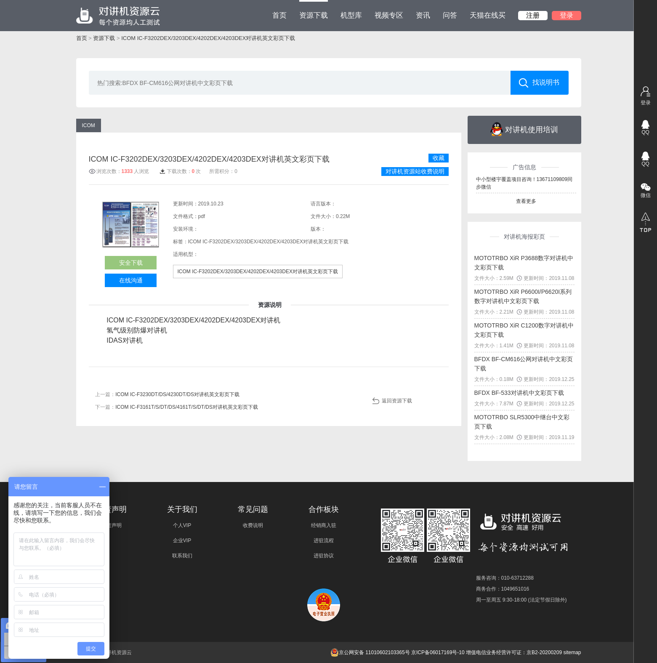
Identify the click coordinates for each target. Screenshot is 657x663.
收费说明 (253, 525)
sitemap (572, 652)
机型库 (351, 15)
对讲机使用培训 (524, 129)
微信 (646, 195)
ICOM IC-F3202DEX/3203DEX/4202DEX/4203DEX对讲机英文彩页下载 (208, 38)
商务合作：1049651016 (502, 589)
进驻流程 (324, 540)
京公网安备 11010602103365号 (370, 652)
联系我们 (182, 556)
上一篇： (167, 394)
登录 (566, 15)
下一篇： (176, 407)
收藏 (438, 157)
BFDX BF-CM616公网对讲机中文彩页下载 (523, 364)
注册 (533, 15)
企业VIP (182, 540)
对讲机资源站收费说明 (415, 171)
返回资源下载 (397, 401)
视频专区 (389, 15)
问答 (450, 15)
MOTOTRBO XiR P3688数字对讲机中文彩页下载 (523, 263)
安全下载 (131, 262)
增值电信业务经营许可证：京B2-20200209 (514, 652)
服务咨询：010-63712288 (505, 578)
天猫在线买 (487, 15)
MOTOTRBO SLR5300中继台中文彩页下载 (522, 422)
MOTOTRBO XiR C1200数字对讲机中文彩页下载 (524, 330)
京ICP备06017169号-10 (438, 652)
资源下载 (313, 9)
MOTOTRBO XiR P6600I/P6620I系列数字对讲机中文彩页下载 (523, 296)
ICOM (88, 125)
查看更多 (526, 201)
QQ (645, 132)
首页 (279, 15)
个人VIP (182, 525)
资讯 (423, 15)
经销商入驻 (323, 525)
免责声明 (111, 525)
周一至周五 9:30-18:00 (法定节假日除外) (521, 600)
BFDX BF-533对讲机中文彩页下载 (519, 392)
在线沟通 (131, 280)
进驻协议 (324, 556)
